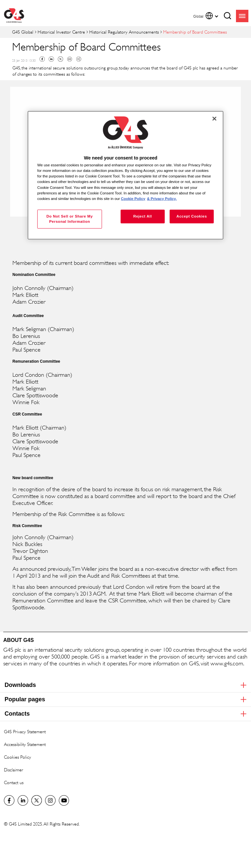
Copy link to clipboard (78, 59)
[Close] (214, 119)
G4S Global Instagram (50, 800)
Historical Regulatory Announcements (124, 32)
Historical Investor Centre (61, 32)
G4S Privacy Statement (25, 731)
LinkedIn (23, 800)
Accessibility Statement (25, 744)
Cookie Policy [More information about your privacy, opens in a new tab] (133, 198)
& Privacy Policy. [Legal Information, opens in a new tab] (162, 198)
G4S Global (22, 32)
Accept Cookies (191, 216)
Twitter (60, 59)
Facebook (42, 59)
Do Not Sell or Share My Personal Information (69, 218)
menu (242, 16)
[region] (125, 175)
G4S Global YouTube (64, 800)
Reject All (142, 216)
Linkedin (51, 59)
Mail (69, 59)
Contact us (14, 782)
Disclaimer (13, 769)
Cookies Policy (17, 757)
